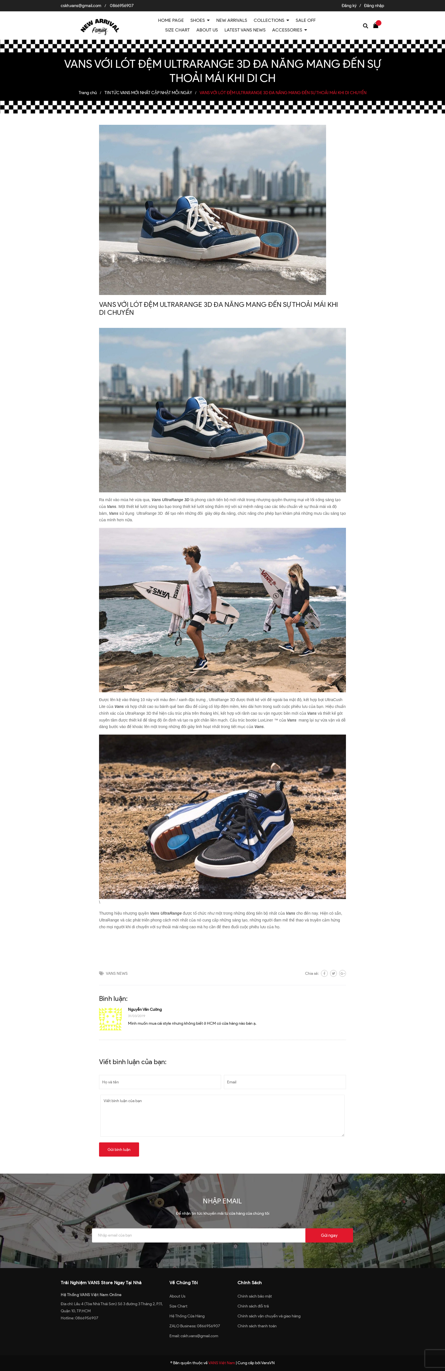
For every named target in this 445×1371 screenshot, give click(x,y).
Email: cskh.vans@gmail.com (193, 1336)
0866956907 (122, 5)
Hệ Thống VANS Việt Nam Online (91, 1294)
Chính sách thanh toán (257, 1326)
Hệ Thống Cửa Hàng (187, 1316)
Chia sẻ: (312, 973)
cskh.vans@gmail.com (81, 5)
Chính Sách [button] (250, 1282)
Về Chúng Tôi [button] (183, 1282)
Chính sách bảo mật (255, 1296)
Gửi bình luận (119, 1149)
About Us (177, 1296)
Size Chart (178, 1306)
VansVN (268, 1363)
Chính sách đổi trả (253, 1306)
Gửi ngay (329, 1235)
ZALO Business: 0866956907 (194, 1326)
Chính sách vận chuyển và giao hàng (269, 1316)
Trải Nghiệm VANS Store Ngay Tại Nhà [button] (101, 1282)
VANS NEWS (117, 973)
